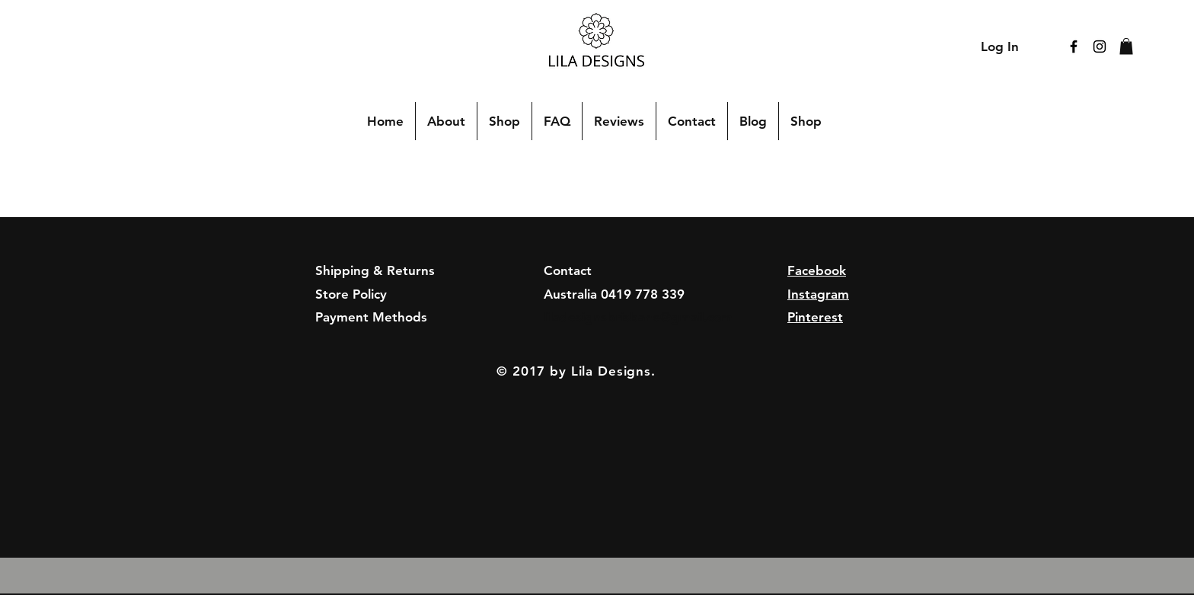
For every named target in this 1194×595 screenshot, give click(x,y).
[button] (1126, 46)
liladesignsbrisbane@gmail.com (638, 317)
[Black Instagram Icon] (1099, 46)
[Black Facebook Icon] (1073, 46)
